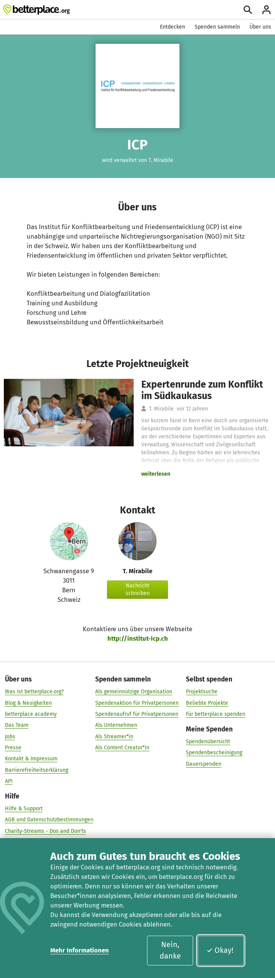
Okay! (219, 950)
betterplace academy (31, 714)
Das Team (17, 725)
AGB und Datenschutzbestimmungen (49, 820)
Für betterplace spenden (215, 714)
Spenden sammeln (217, 27)
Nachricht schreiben (138, 589)
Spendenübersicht (208, 741)
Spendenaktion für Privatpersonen (137, 703)
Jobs (10, 736)
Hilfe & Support (24, 808)
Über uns (260, 27)
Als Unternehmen (116, 725)
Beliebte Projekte (207, 703)
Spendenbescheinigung (214, 752)
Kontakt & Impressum (31, 759)
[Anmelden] (266, 9)
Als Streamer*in (114, 736)
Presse (13, 747)
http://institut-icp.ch (137, 638)
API (9, 781)
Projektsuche (201, 691)
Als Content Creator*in (122, 747)
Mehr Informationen (79, 950)
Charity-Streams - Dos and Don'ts (45, 831)
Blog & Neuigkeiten (28, 703)
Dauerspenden (203, 764)
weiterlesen (155, 474)
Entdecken (172, 27)
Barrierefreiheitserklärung (36, 770)
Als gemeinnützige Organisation (133, 691)
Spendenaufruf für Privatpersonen (136, 714)
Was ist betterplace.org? (34, 691)
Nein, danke (170, 950)
